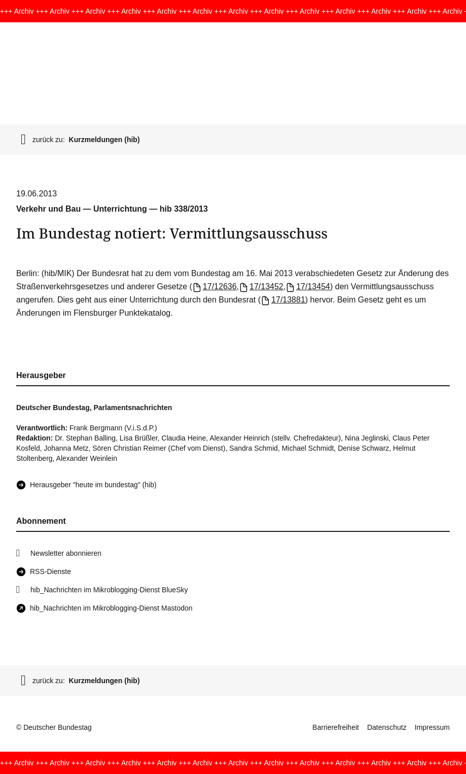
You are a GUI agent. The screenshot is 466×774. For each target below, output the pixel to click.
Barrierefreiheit (335, 727)
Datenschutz (387, 727)
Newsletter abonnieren (65, 553)
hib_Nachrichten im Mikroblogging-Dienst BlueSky (109, 590)
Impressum (432, 727)
